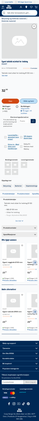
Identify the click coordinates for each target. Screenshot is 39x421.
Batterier (18, 186)
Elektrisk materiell (9, 21)
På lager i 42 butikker (29, 334)
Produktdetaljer (8, 194)
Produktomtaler (23, 194)
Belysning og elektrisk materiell (14, 19)
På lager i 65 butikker (10, 282)
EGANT (4, 64)
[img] (10, 269)
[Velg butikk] (26, 7)
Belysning (7, 186)
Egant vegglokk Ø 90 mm (10, 263)
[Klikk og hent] (28, 101)
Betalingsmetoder (11, 160)
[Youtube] (18, 405)
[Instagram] (13, 405)
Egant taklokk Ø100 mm (8, 315)
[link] (30, 68)
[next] (34, 263)
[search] (4, 13)
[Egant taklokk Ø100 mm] (10, 315)
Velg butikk (25, 109)
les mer (5, 76)
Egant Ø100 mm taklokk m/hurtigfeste (27, 316)
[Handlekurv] (36, 7)
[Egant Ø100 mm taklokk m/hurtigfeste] (29, 315)
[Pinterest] (28, 405)
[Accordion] (19, 234)
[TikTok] (23, 405)
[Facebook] (9, 405)
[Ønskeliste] (31, 7)
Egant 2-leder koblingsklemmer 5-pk (28, 264)
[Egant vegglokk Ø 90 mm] (10, 263)
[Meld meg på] (30, 383)
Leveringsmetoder (27, 160)
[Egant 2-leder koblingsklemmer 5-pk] (29, 263)
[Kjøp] (10, 101)
